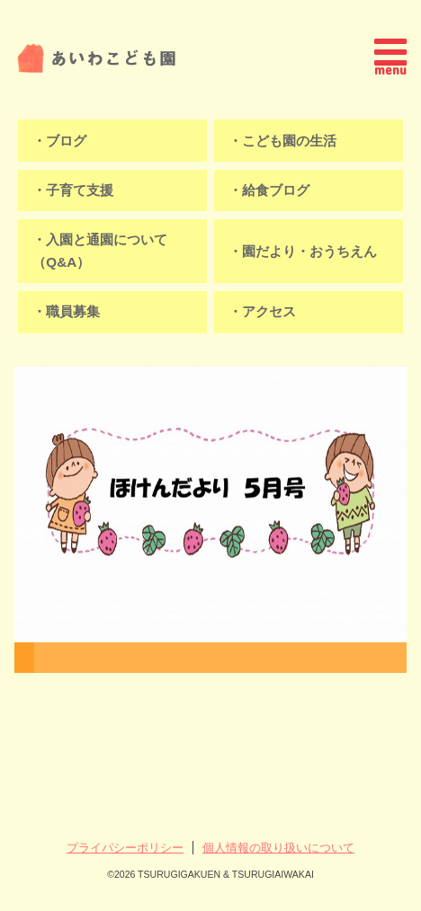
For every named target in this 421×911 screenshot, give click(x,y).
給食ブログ (275, 190)
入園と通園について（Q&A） (99, 250)
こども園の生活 (289, 140)
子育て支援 (79, 190)
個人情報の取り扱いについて (278, 847)
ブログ (66, 140)
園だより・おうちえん (309, 251)
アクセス (269, 311)
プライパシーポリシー (125, 847)
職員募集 (73, 311)
